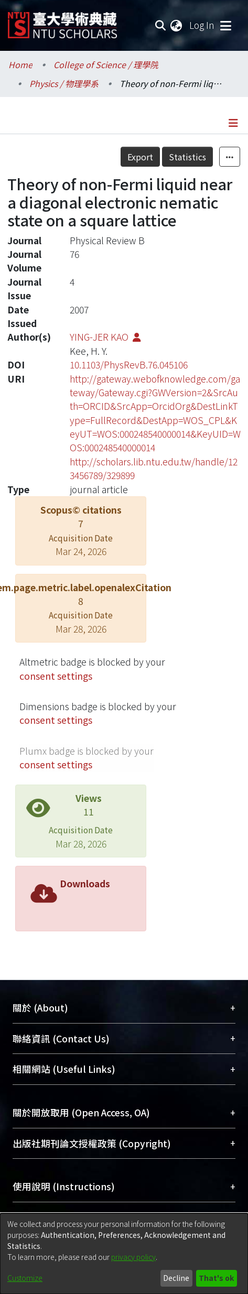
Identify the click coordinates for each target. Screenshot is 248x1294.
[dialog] (124, 1253)
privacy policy (133, 1257)
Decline (176, 1278)
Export (140, 156)
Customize (24, 1278)
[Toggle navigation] (225, 25)
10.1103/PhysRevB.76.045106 (129, 364)
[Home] (62, 21)
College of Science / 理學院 (105, 64)
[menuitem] (176, 25)
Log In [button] (202, 24)
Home (20, 64)
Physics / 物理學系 (64, 83)
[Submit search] (160, 25)
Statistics (187, 156)
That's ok (216, 1278)
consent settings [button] (55, 675)
